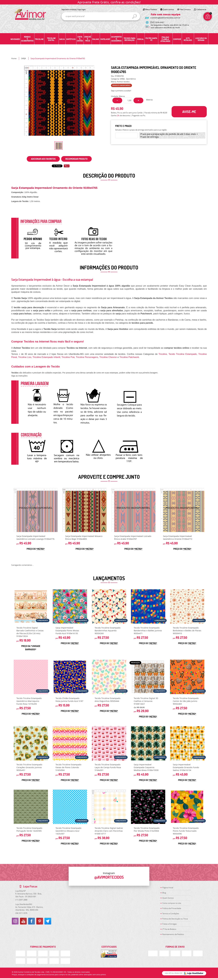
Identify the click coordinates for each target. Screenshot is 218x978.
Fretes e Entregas (169, 924)
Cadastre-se (201, 9)
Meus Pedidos (151, 9)
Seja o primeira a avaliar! (121, 90)
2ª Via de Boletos (169, 929)
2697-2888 (21, 899)
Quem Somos (168, 898)
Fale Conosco (185, 9)
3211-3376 (21, 913)
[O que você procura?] (134, 16)
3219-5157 (157, 22)
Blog (164, 892)
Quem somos (168, 9)
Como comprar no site (171, 903)
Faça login (81, 9)
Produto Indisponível (36, 510)
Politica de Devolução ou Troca (175, 918)
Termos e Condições (170, 913)
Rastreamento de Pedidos (173, 934)
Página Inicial (167, 887)
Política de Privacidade (171, 908)
